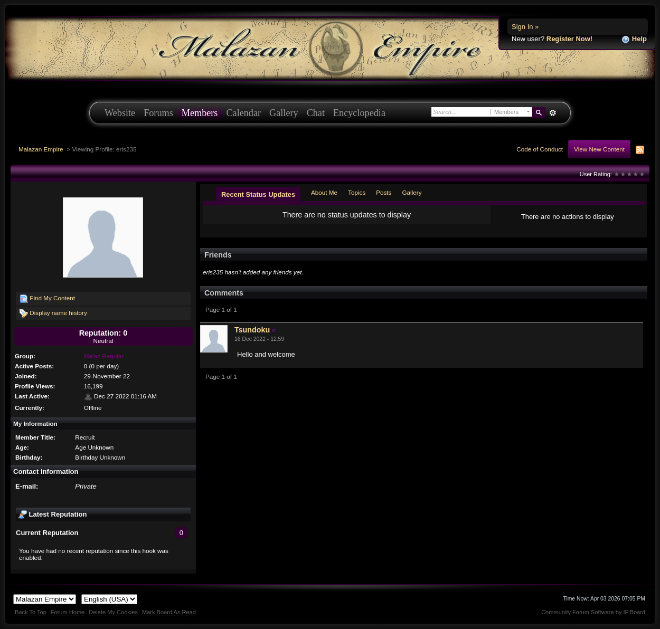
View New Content (599, 149)
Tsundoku (252, 330)
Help (634, 39)
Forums (158, 113)
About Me (324, 192)
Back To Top (30, 612)
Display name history (53, 313)
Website (120, 113)
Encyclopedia (359, 113)
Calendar (243, 113)
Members (200, 113)
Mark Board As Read (169, 612)
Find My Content (47, 298)
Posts (383, 192)
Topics (356, 192)
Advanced (552, 113)
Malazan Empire (40, 149)
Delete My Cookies (113, 612)
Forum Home (67, 612)
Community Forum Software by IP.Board (593, 612)
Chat (316, 113)
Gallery (283, 113)
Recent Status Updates (258, 194)
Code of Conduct (539, 149)
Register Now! (569, 39)
